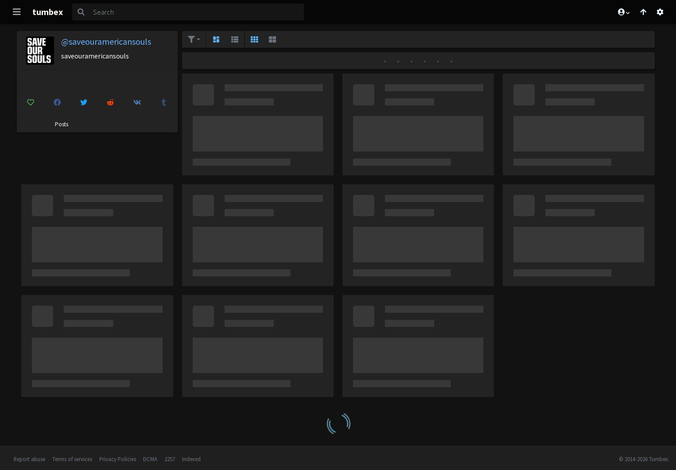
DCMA (150, 458)
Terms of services (72, 458)
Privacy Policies (117, 458)
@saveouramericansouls (106, 41)
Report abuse (29, 458)
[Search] (196, 12)
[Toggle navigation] (17, 12)
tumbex (47, 11)
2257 (169, 458)
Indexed (191, 458)
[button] (623, 12)
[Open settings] (660, 12)
